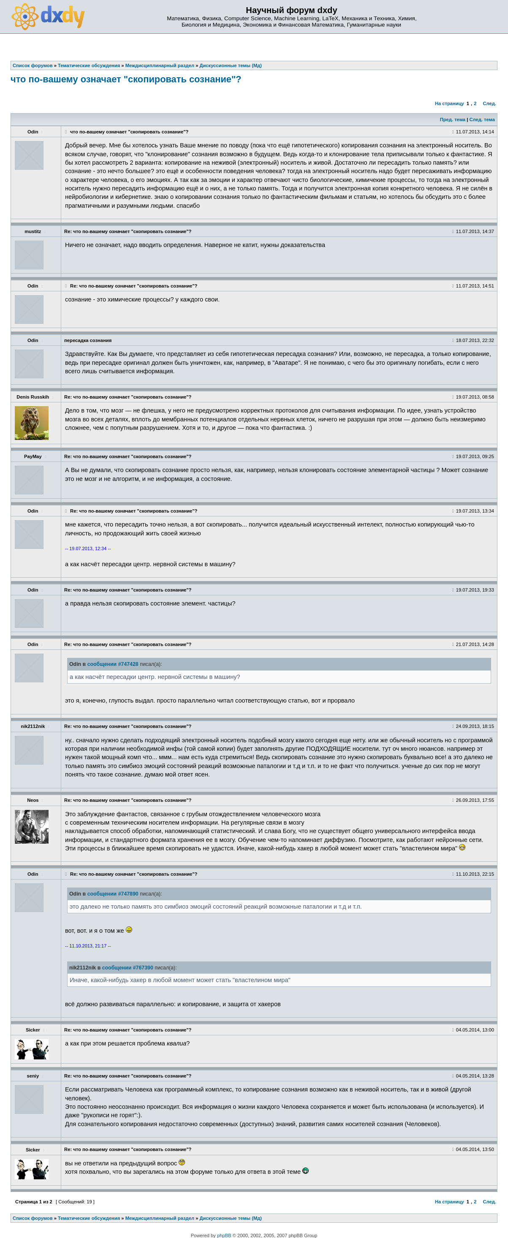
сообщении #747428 (113, 664)
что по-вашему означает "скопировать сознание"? (126, 79)
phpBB (224, 1235)
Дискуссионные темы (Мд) (231, 1218)
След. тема (481, 119)
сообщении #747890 (113, 894)
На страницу (449, 103)
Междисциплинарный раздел (159, 1218)
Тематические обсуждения (89, 1218)
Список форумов (33, 1218)
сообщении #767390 (127, 968)
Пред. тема (452, 119)
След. (489, 103)
